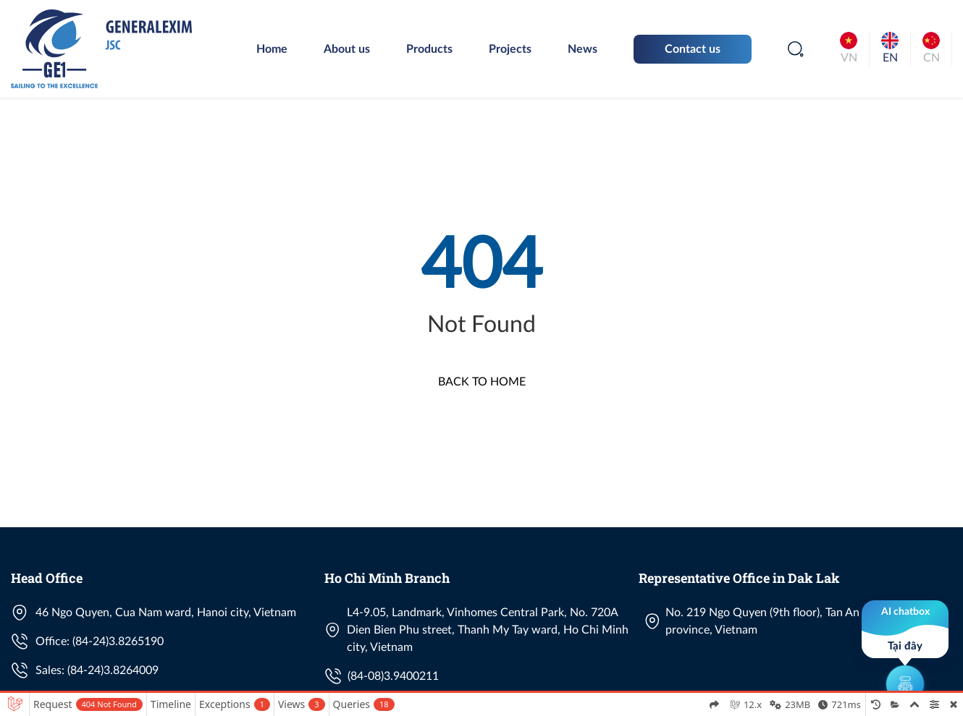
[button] (905, 651)
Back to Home (482, 382)
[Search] (796, 49)
